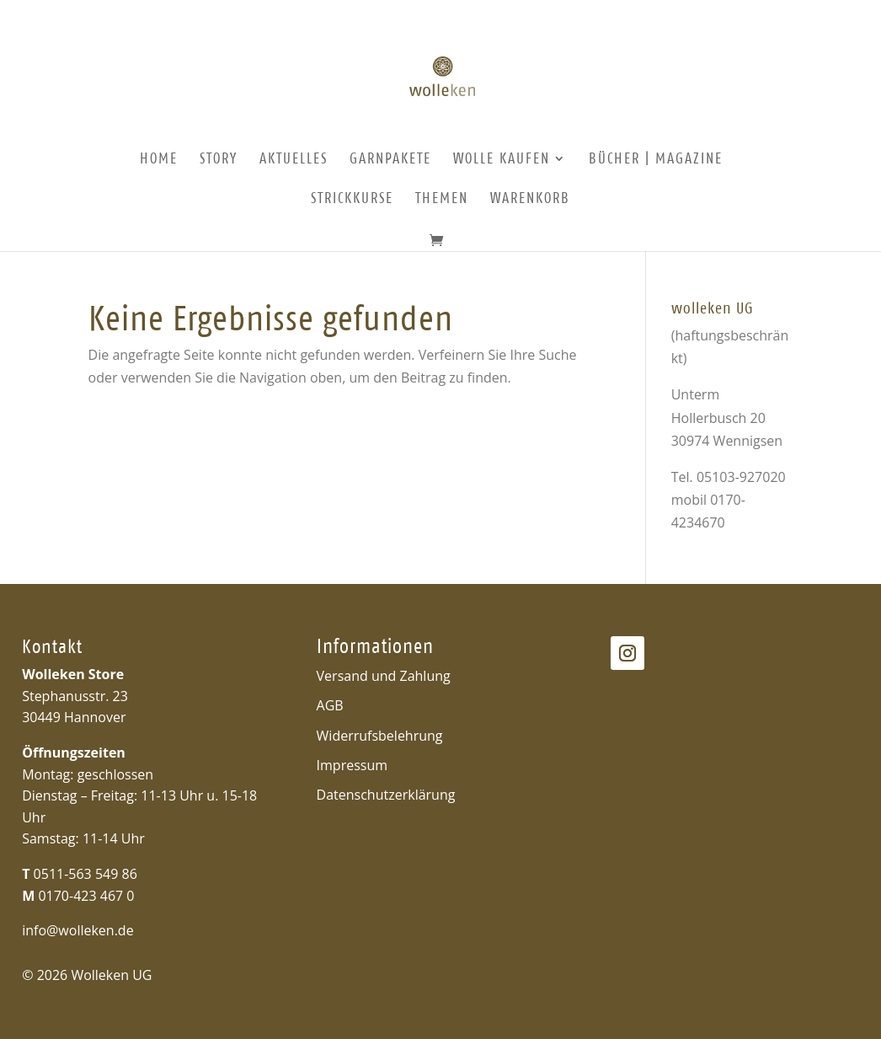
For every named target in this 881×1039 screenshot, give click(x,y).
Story (219, 160)
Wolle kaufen (501, 160)
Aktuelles (293, 160)
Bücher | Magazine (656, 160)
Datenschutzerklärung (386, 794)
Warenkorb (530, 199)
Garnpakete (390, 160)
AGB (330, 705)
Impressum (352, 765)
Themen (441, 199)
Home (159, 160)
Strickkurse (352, 199)
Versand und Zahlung (384, 676)
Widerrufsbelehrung (380, 735)
